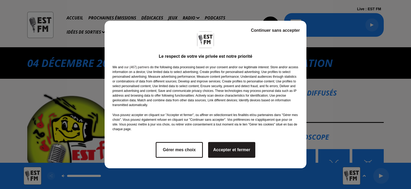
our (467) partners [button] (136, 67)
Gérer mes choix (179, 150)
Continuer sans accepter (275, 30)
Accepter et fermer (231, 150)
